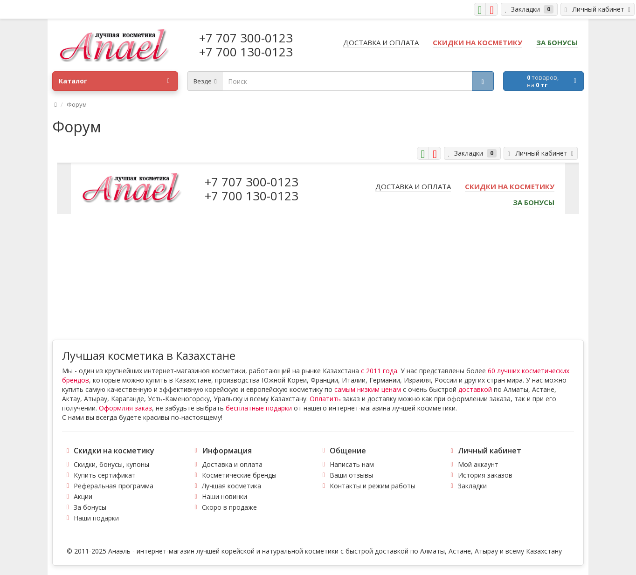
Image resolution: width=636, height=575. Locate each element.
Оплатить (325, 398)
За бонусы (90, 507)
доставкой (475, 389)
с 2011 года (379, 370)
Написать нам (352, 464)
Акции (83, 496)
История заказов (485, 475)
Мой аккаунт (478, 464)
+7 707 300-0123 (246, 37)
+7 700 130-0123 (246, 51)
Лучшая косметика (231, 485)
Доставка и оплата (232, 464)
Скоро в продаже (229, 507)
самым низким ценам (367, 389)
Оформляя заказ (125, 408)
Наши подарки (96, 517)
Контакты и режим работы (372, 485)
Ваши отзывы (351, 475)
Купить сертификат (105, 475)
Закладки (472, 485)
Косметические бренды (239, 475)
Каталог (114, 81)
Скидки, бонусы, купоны (111, 464)
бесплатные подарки (259, 408)
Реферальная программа (113, 485)
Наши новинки (224, 496)
